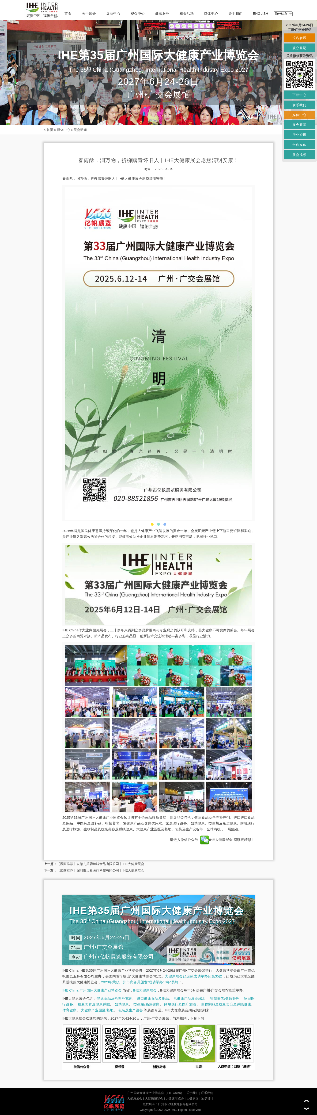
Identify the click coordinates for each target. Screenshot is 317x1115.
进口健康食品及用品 (153, 998)
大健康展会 (134, 1098)
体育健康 (69, 1010)
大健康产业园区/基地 (97, 1010)
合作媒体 (299, 145)
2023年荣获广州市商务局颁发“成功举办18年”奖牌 (139, 982)
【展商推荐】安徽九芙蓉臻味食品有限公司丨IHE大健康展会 (100, 864)
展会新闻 (80, 130)
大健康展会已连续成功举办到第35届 (194, 976)
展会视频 (299, 155)
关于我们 (235, 13)
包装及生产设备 (130, 1010)
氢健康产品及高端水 (189, 998)
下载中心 (299, 95)
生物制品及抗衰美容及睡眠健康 (226, 1004)
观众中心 (138, 13)
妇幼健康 (122, 1004)
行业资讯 (299, 135)
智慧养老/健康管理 (225, 998)
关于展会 (89, 13)
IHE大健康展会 (216, 840)
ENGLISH (260, 13)
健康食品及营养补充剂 (114, 998)
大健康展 (192, 1098)
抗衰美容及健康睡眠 (94, 1004)
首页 (68, 13)
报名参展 (299, 38)
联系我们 (207, 1093)
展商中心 (113, 13)
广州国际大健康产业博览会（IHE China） (155, 1093)
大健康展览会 (175, 1098)
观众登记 (299, 48)
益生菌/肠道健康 (146, 1004)
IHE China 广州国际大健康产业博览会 (92, 990)
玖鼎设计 (207, 1098)
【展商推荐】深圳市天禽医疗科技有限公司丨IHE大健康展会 (100, 870)
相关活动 (187, 13)
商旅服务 (162, 13)
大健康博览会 (154, 1098)
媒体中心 (211, 13)
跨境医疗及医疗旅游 (180, 1004)
